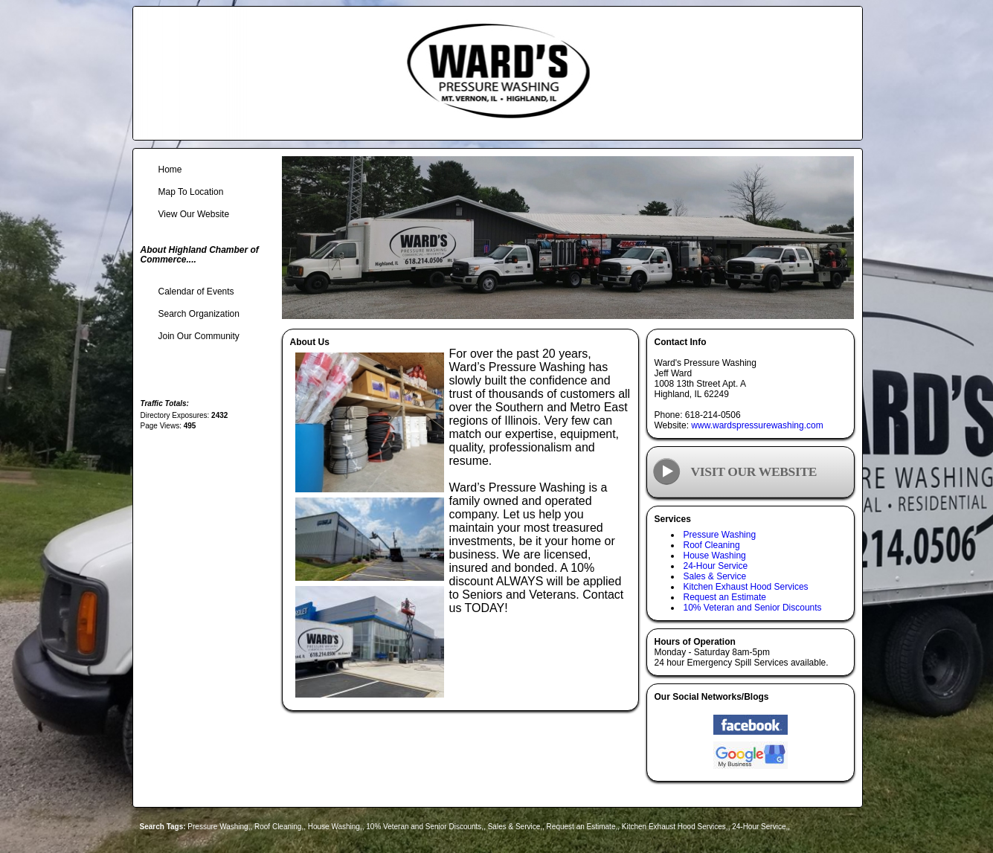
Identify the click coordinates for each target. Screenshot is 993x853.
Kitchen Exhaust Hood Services (746, 587)
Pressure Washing (720, 534)
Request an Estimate (725, 597)
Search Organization (199, 314)
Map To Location (191, 192)
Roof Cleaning (712, 545)
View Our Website (194, 214)
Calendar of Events (196, 291)
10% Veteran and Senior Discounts (753, 607)
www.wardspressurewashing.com (757, 425)
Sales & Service (715, 576)
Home (170, 169)
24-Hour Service (716, 566)
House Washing (715, 555)
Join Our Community (199, 336)
